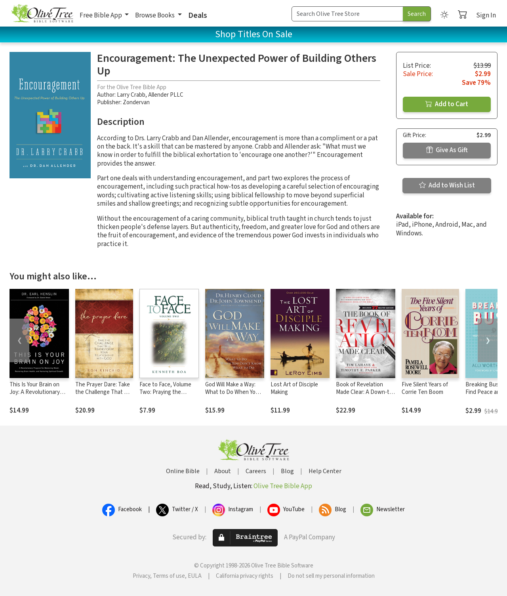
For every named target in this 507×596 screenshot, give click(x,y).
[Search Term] (347, 13)
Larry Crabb (131, 95)
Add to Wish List (447, 185)
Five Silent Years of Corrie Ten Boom (425, 388)
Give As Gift (447, 150)
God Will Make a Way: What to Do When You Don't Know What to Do (234, 392)
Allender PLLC (165, 95)
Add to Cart (446, 104)
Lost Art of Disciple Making (294, 388)
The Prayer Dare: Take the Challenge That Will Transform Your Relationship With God (103, 395)
